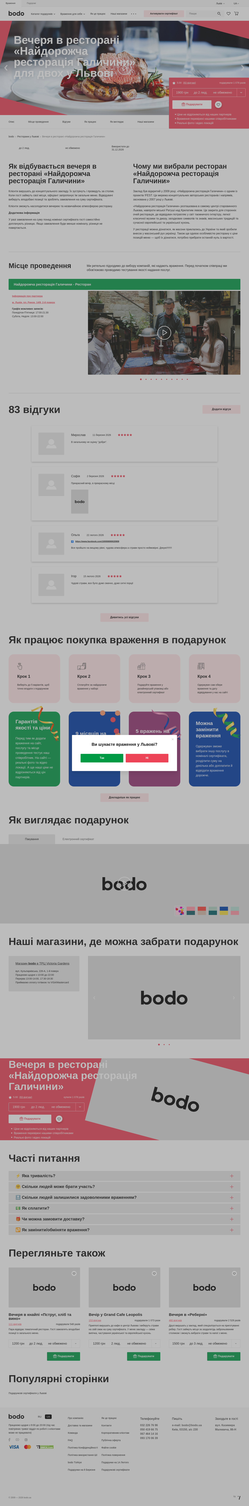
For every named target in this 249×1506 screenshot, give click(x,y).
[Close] (173, 739)
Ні (147, 757)
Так (102, 757)
